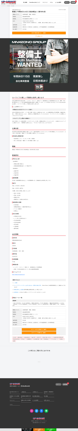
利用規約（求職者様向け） (49, 392)
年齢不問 (33, 337)
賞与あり (23, 339)
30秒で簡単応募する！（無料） (39, 32)
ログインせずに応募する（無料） (39, 329)
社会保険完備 (36, 339)
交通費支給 (29, 339)
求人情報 (46, 396)
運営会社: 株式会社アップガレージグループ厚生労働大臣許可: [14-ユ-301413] (39, 420)
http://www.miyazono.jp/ (18, 274)
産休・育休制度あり (45, 339)
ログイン (67, 2)
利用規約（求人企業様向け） (14, 397)
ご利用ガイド (35, 391)
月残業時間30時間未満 (58, 337)
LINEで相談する (51, 430)
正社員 (14, 337)
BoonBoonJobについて (34, 2)
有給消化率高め (16, 339)
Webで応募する (39, 430)
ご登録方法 (23, 391)
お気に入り (40, 36)
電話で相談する (27, 429)
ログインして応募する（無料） (39, 332)
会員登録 (73, 2)
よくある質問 (58, 2)
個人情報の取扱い (36, 396)
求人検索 (25, 2)
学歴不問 (39, 337)
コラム (51, 2)
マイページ (45, 2)
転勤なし (62, 339)
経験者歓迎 (20, 337)
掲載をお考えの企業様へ (26, 401)
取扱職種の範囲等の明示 (26, 397)
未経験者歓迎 (27, 337)
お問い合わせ (47, 400)
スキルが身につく (54, 339)
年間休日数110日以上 (47, 337)
